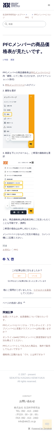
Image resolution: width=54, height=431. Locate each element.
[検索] (24, 24)
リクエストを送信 (42, 290)
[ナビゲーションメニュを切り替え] (49, 5)
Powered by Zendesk (42, 428)
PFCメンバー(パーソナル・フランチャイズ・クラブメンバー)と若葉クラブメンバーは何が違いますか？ (27, 328)
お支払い (7, 249)
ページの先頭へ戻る (14, 302)
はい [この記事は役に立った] (19, 276)
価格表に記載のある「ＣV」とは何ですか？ (24, 354)
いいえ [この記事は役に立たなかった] (34, 276)
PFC (27, 17)
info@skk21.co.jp (27, 421)
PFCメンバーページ (40, 72)
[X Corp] (8, 259)
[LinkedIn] (12, 259)
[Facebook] (4, 259)
